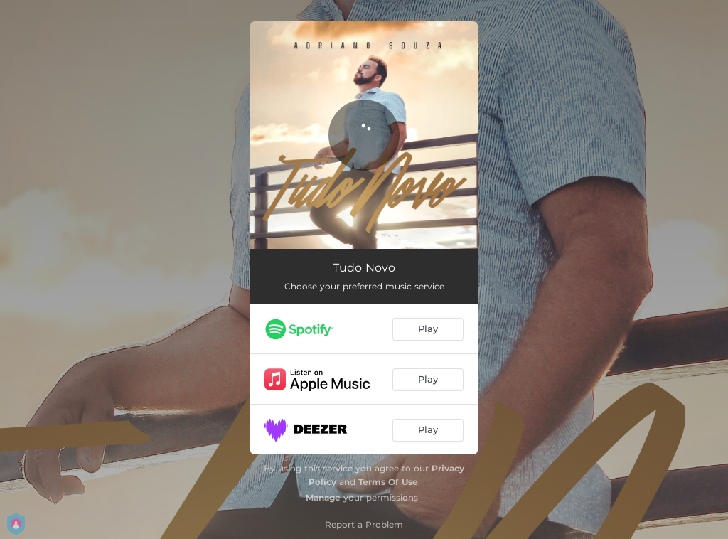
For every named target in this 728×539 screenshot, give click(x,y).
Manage (323, 497)
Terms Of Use (388, 481)
